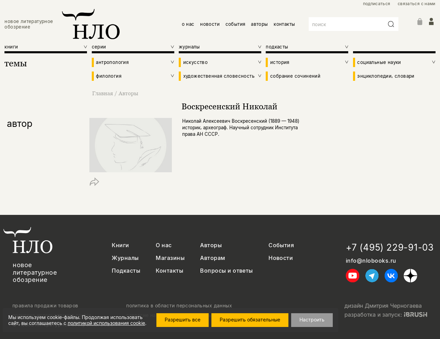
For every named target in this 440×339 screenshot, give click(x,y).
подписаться (376, 3)
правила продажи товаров (45, 305)
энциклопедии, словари (385, 76)
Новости (280, 258)
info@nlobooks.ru (371, 261)
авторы (259, 24)
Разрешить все (182, 319)
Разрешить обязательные (250, 319)
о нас (188, 24)
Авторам (212, 258)
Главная (103, 93)
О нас (164, 245)
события (235, 24)
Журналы (125, 258)
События (281, 245)
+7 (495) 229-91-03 (390, 247)
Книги (120, 245)
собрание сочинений (295, 76)
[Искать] (391, 24)
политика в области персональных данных (179, 305)
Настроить (311, 319)
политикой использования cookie (106, 323)
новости (210, 24)
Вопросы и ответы (226, 270)
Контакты (169, 270)
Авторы (128, 93)
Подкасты (126, 270)
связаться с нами (417, 3)
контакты (284, 24)
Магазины (170, 258)
